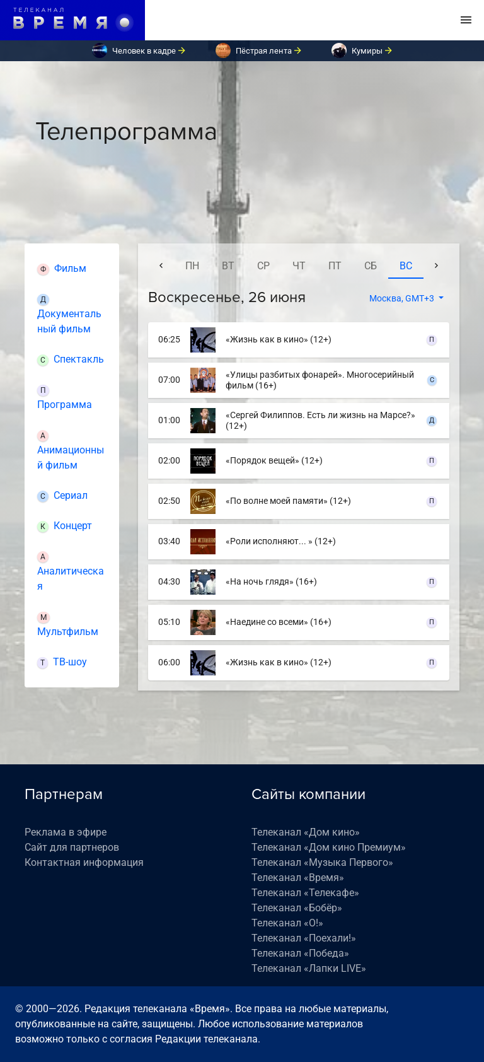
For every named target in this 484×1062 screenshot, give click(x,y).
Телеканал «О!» (287, 923)
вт (228, 266)
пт (335, 266)
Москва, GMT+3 (402, 298)
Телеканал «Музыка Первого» (322, 862)
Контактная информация (84, 862)
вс (406, 266)
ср (263, 266)
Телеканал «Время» (297, 878)
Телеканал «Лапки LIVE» (308, 968)
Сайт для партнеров (72, 847)
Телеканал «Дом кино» (305, 832)
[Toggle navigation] (466, 20)
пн (192, 266)
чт (299, 266)
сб (370, 266)
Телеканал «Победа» (300, 953)
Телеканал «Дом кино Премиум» (328, 847)
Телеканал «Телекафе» (305, 893)
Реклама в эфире (66, 832)
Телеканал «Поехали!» (303, 938)
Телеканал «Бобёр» (296, 908)
